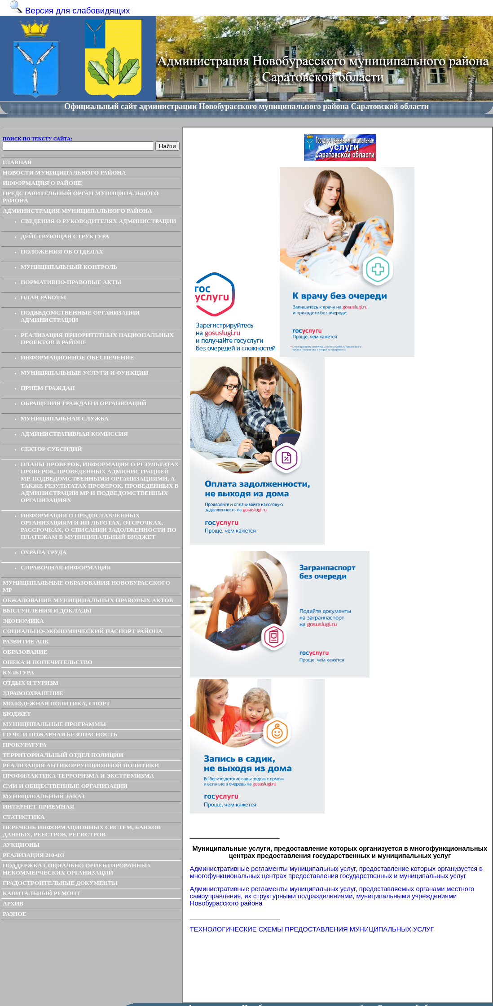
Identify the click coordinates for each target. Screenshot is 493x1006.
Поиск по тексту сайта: (37, 138)
